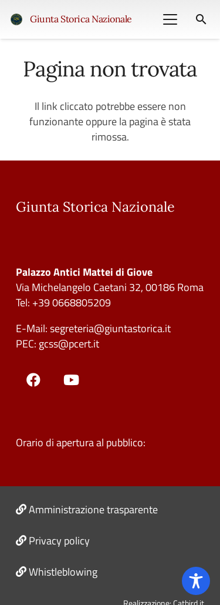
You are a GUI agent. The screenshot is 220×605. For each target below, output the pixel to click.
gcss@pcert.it (69, 344)
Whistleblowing (63, 572)
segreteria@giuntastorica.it (109, 328)
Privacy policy (59, 541)
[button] (169, 19)
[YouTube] (71, 379)
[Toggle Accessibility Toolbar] (196, 581)
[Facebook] (33, 379)
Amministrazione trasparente (93, 509)
